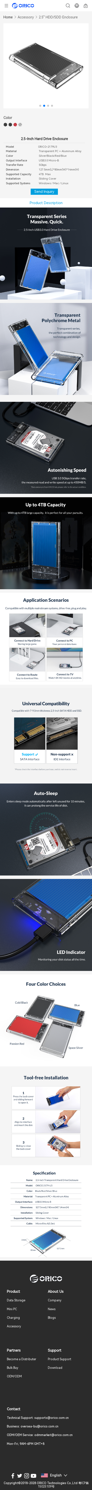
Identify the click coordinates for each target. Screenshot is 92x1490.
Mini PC (12, 1309)
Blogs (52, 1318)
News (51, 1309)
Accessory (26, 17)
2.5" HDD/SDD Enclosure (58, 17)
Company (54, 1300)
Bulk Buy (12, 1368)
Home (8, 17)
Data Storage (16, 1300)
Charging (13, 1318)
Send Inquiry (44, 192)
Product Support (59, 1359)
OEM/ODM (14, 1376)
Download (55, 1368)
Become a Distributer (21, 1359)
